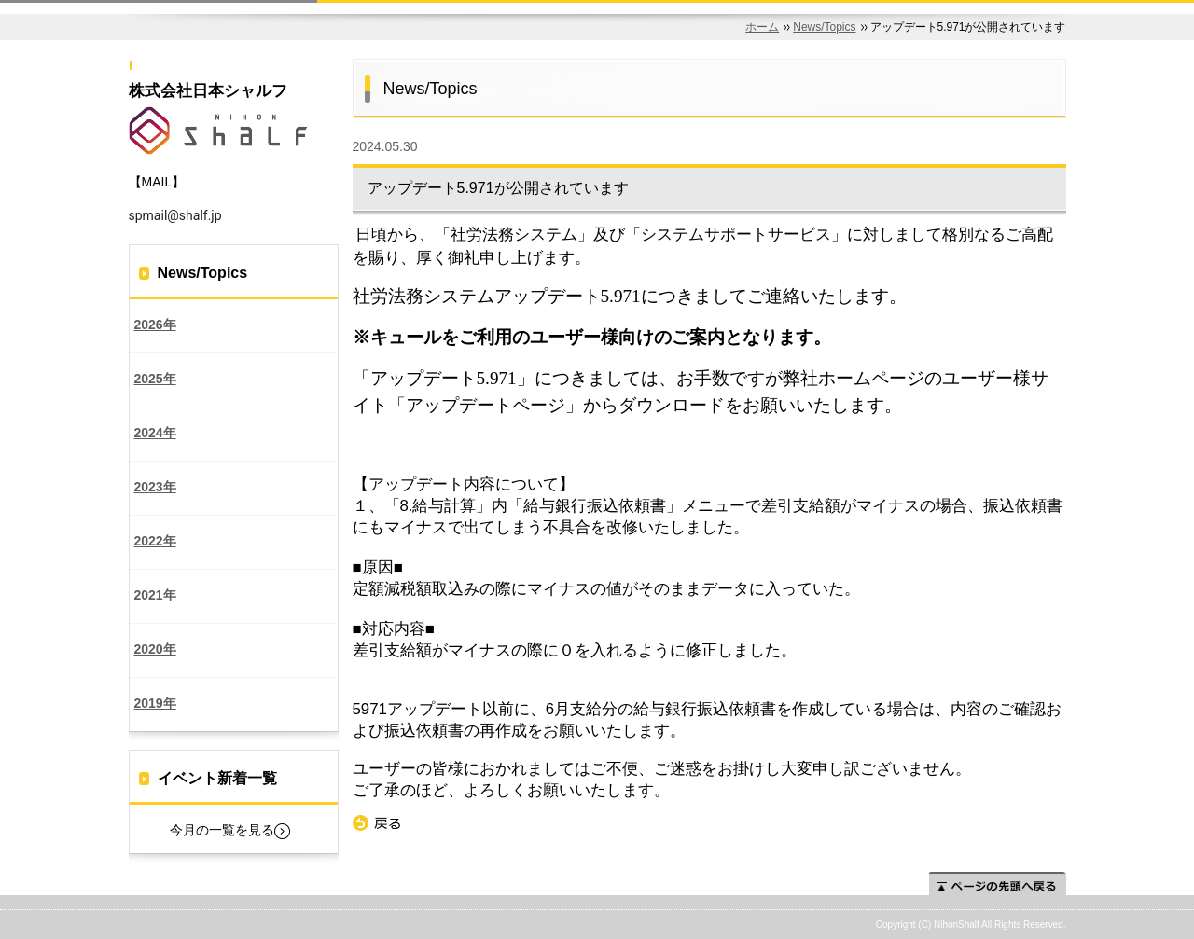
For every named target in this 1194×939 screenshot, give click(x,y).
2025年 (155, 378)
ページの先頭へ (997, 883)
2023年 (155, 486)
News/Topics (824, 27)
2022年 (155, 540)
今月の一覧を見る (222, 829)
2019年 (155, 703)
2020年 (155, 649)
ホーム (762, 27)
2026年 (155, 324)
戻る (377, 823)
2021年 (155, 594)
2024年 (155, 432)
